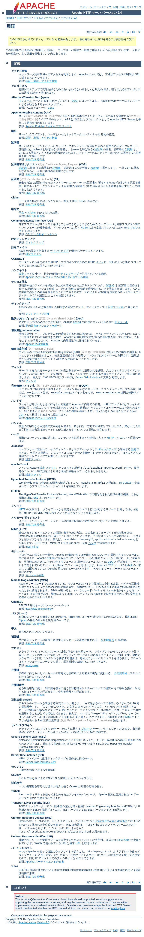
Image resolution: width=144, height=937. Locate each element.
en (111, 32)
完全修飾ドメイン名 (23, 385)
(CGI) (49, 220)
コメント (20, 888)
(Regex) (27, 699)
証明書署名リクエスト (24, 164)
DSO (74, 100)
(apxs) (45, 97)
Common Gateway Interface (28, 220)
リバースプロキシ (21, 725)
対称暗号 (16, 782)
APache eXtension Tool (25, 97)
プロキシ (16, 648)
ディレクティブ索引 (37, 313)
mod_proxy (32, 665)
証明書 (15, 142)
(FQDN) (83, 385)
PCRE (127, 716)
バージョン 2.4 (69, 17)
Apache (10, 17)
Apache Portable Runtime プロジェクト (49, 126)
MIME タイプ (19, 529)
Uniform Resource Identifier (111, 821)
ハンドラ (16, 400)
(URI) (49, 836)
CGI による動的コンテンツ (41, 234)
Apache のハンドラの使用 (41, 417)
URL (78, 843)
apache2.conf (19, 464)
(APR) (47, 112)
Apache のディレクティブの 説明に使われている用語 (57, 277)
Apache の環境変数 (37, 344)
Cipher (15, 197)
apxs (51, 107)
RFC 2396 (123, 839)
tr (139, 32)
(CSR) (83, 164)
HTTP (110, 437)
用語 (122, 7)
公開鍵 (129, 149)
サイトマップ (134, 7)
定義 (17, 63)
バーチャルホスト (21, 848)
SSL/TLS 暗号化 (35, 159)
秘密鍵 (95, 167)
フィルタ (16, 367)
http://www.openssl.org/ (38, 608)
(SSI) (41, 755)
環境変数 (16, 330)
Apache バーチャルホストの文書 (45, 861)
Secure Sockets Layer (25, 736)
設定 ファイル (48, 467)
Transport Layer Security (26, 802)
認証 (13, 130)
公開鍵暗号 (107, 639)
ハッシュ (16, 422)
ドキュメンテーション (46, 17)
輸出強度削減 (19, 348)
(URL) (48, 817)
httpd (77, 322)
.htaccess (17, 445)
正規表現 (16, 699)
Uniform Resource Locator (27, 817)
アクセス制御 (19, 70)
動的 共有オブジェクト (24, 318)
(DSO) (79, 318)
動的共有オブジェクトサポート (44, 325)
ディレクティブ (102, 7)
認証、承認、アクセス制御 (41, 81)
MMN (44, 580)
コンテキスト (19, 270)
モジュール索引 (35, 575)
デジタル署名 (19, 281)
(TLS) (46, 802)
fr (122, 32)
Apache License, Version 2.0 (34, 922)
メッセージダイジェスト (25, 517)
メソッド (101, 262)
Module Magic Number (25, 580)
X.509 (14, 866)
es (117, 32)
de (105, 32)
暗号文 (15, 209)
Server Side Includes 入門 (41, 761)
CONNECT (17, 258)
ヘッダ (15, 434)
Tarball (15, 791)
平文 (21, 212)
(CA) (56, 179)
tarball (128, 565)
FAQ (115, 7)
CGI (21, 414)
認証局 (98, 149)
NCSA (84, 227)
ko (134, 32)
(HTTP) (51, 479)
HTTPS (15, 490)
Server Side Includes (88, 377)
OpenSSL (17, 601)
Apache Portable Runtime (27, 112)
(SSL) (42, 736)
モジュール (86, 7)
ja (128, 32)
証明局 (15, 179)
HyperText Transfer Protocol (28, 479)
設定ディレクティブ (23, 238)
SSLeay (16, 774)
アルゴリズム (19, 85)
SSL (35, 497)
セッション (17, 766)
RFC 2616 (125, 482)
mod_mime (32, 546)
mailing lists (118, 908)
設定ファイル (19, 247)
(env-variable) (31, 330)
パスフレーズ (19, 613)
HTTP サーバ (24, 17)
